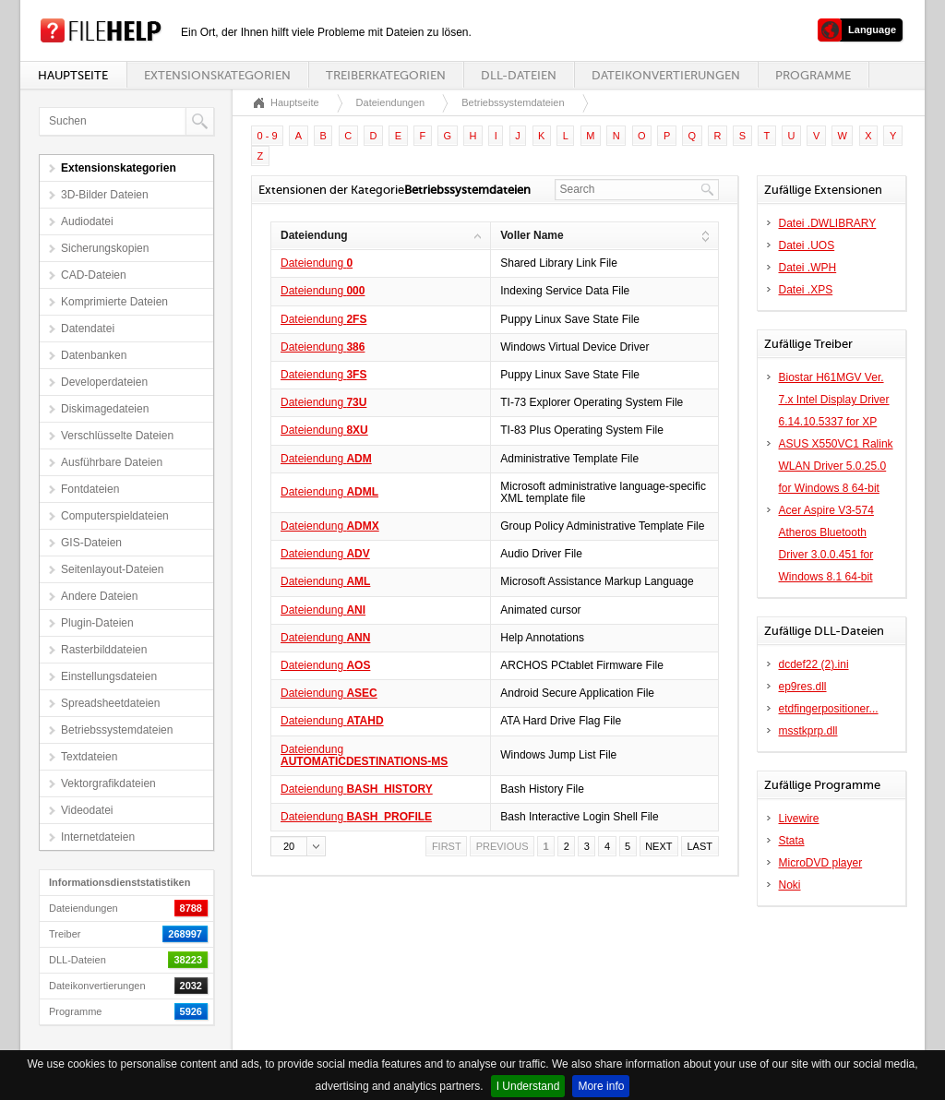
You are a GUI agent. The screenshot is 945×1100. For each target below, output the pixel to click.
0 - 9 (267, 135)
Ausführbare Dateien (111, 462)
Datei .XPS (806, 289)
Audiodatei (87, 221)
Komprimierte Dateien (114, 301)
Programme (813, 75)
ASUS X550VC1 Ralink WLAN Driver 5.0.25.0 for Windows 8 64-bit (836, 466)
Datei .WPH (808, 267)
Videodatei (87, 810)
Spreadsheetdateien (110, 703)
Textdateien (89, 756)
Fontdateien (90, 489)
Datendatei (87, 328)
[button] (298, 846)
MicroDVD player (821, 862)
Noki (790, 885)
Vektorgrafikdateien (108, 783)
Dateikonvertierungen (666, 75)
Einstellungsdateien (109, 676)
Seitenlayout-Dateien (112, 569)
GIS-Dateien (91, 542)
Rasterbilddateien (104, 649)
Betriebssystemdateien (117, 729)
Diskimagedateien (105, 408)
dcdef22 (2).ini (814, 664)
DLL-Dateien (518, 75)
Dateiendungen (390, 102)
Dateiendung (317, 263)
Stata (792, 840)
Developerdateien (104, 382)
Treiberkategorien (386, 75)
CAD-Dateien (93, 275)
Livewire (799, 818)
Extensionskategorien (217, 75)
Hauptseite (73, 75)
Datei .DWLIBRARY (828, 223)
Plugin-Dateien (97, 622)
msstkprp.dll (808, 730)
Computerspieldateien (115, 515)
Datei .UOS (807, 245)
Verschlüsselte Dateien (117, 435)
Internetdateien (98, 837)
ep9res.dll (803, 686)
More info (601, 1086)
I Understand (528, 1086)
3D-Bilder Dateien (105, 194)
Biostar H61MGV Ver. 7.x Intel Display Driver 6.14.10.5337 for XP (834, 399)
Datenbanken (93, 355)
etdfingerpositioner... (829, 708)
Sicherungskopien (105, 248)
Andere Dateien (99, 596)
